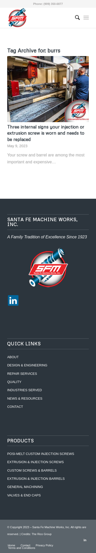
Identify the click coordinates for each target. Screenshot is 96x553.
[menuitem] (75, 17)
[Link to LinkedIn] (85, 540)
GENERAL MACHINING (25, 487)
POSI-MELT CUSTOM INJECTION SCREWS (40, 454)
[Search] (75, 17)
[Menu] (86, 18)
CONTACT (15, 407)
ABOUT (13, 357)
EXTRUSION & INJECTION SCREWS (35, 462)
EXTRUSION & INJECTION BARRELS (36, 479)
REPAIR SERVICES (22, 374)
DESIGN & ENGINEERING (27, 365)
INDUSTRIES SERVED (24, 390)
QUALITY (14, 382)
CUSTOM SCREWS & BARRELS (32, 470)
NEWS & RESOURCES (24, 398)
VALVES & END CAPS (24, 495)
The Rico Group (42, 534)
